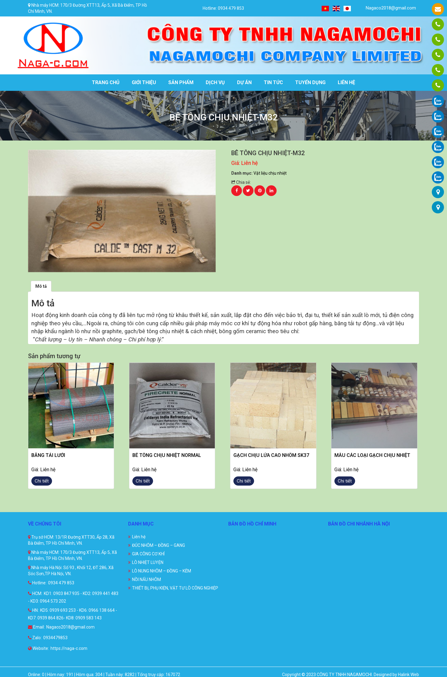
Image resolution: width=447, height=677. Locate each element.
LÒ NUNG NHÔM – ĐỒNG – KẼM (161, 570)
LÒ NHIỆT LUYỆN (147, 562)
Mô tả (41, 286)
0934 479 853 (61, 582)
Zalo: (35, 637)
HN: (33, 610)
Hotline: (37, 582)
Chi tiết (42, 481)
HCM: (35, 593)
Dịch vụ (215, 82)
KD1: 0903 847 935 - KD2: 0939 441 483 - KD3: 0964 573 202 (73, 597)
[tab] (41, 286)
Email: (36, 627)
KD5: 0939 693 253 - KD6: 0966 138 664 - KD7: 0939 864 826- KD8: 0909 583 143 (72, 614)
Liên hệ (346, 82)
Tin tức (273, 82)
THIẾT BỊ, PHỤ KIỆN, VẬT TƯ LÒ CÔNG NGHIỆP (175, 588)
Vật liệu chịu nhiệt (270, 173)
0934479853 (55, 637)
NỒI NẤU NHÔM (146, 579)
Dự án (244, 82)
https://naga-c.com (69, 648)
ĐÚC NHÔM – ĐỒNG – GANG (158, 545)
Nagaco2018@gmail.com (387, 8)
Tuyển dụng (310, 82)
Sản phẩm (181, 82)
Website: (38, 648)
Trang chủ (106, 82)
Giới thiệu (144, 82)
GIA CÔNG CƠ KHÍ (148, 553)
